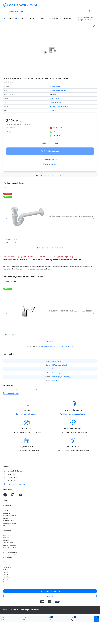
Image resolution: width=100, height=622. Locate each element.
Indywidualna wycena (9, 515)
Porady (5, 579)
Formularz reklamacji (9, 523)
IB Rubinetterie (55, 86)
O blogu (5, 569)
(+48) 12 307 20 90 (84, 20)
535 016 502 (12, 481)
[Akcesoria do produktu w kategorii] (50, 188)
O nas (5, 550)
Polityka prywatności (9, 547)
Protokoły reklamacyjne (10, 552)
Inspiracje (6, 582)
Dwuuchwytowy (55, 102)
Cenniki (5, 572)
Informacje (7, 530)
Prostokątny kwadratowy (59, 106)
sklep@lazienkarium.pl (85, 17)
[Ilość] (50, 143)
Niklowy (53, 110)
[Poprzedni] (6, 219)
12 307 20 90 (12, 477)
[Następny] (94, 219)
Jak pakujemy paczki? (9, 555)
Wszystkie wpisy (8, 567)
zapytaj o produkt (50, 159)
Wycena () (31, 18)
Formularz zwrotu (8, 520)
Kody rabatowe (52, 18)
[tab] (37, 247)
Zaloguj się (65, 18)
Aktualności (6, 574)
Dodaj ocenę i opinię (11, 393)
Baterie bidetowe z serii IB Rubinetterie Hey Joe (56, 346)
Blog (41, 18)
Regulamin (6, 535)
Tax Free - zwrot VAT (9, 542)
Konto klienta (7, 505)
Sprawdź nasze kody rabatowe (26, 414)
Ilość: (44, 143)
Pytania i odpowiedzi (9, 545)
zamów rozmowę (50, 164)
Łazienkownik (7, 577)
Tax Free (50, 596)
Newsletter (6, 525)
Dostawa (6, 540)
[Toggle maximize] (94, 25)
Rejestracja (6, 513)
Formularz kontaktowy (17, 484)
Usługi (5, 500)
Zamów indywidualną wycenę (50, 591)
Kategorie (8, 18)
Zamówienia (7, 508)
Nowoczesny (54, 98)
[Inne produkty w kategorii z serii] (50, 281)
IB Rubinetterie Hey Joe (58, 90)
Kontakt (19, 18)
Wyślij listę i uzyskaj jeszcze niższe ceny (73, 414)
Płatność (6, 537)
